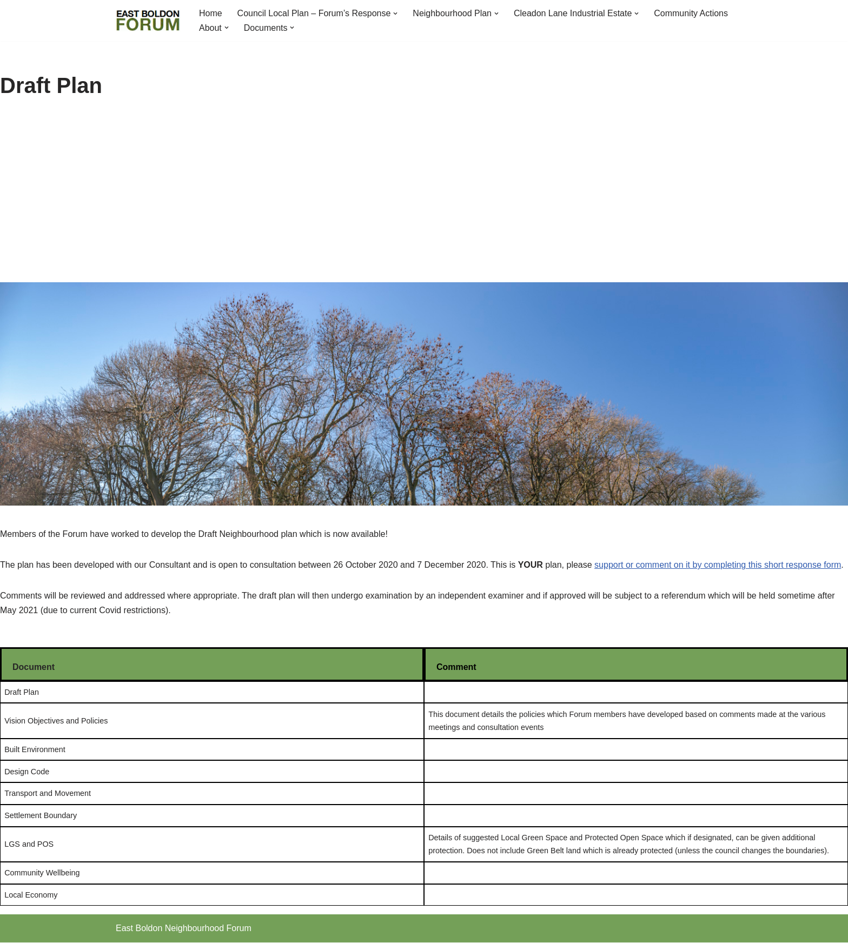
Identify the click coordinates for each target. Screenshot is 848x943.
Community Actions (692, 13)
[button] (396, 13)
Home (210, 13)
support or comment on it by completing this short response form (717, 564)
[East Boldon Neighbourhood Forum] (148, 20)
